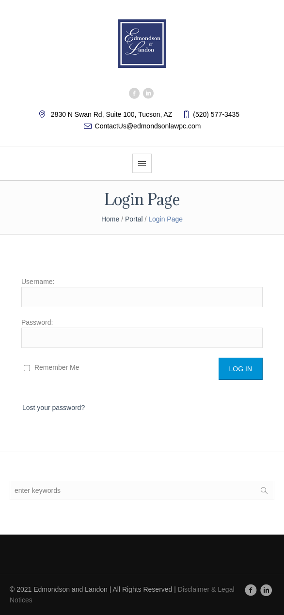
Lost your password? (53, 407)
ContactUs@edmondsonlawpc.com (148, 126)
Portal (134, 219)
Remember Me (51, 367)
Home (110, 219)
